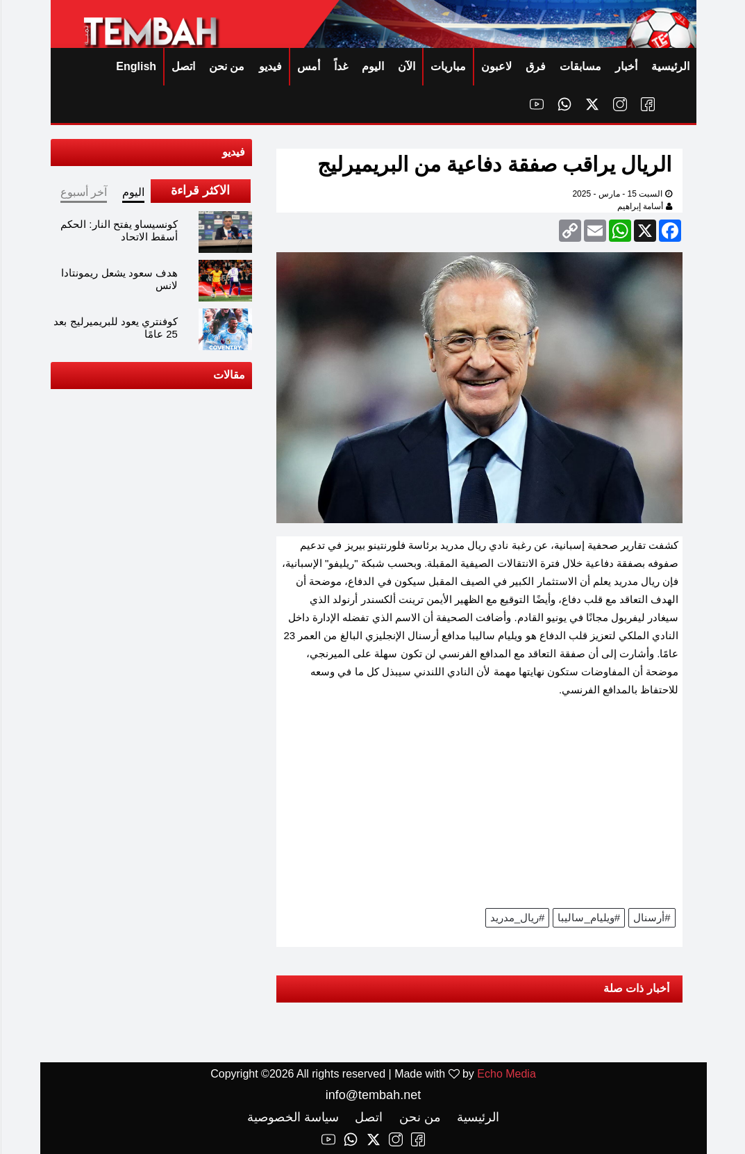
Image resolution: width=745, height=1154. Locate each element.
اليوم (372, 66)
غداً (340, 66)
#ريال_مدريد (516, 917)
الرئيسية (670, 66)
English (135, 66)
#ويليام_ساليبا (588, 917)
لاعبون (495, 66)
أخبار (625, 66)
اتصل (182, 66)
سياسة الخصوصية (292, 1117)
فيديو (269, 66)
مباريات (447, 66)
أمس (307, 66)
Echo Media (505, 1074)
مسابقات (580, 66)
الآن (406, 66)
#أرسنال (651, 917)
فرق (535, 66)
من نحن (226, 66)
